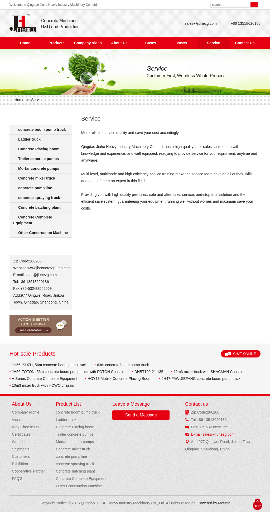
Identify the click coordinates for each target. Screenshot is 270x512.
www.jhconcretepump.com (48, 268)
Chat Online (244, 354)
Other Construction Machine (43, 233)
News (182, 43)
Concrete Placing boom (38, 149)
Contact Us (245, 43)
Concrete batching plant (39, 207)
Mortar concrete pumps (38, 168)
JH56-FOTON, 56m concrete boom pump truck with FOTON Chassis (68, 372)
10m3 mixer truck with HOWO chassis (43, 385)
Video (16, 419)
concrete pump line (35, 188)
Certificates (21, 434)
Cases (150, 43)
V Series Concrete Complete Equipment (44, 378)
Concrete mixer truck (36, 178)
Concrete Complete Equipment (32, 220)
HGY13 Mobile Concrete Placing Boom (119, 378)
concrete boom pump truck (42, 129)
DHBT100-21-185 (148, 372)
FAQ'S (17, 478)
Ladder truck (29, 139)
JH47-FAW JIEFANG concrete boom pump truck (201, 378)
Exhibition (20, 464)
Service (213, 43)
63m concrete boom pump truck (123, 365)
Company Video (88, 43)
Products (57, 43)
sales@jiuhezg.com (201, 23)
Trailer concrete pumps (38, 159)
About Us (119, 43)
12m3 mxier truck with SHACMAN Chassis (208, 372)
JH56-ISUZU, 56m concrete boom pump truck (49, 365)
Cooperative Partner (28, 471)
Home (25, 43)
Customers (21, 456)
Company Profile (25, 412)
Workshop (20, 442)
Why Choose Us (25, 427)
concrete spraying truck (39, 198)
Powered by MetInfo (213, 503)
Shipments (20, 449)
